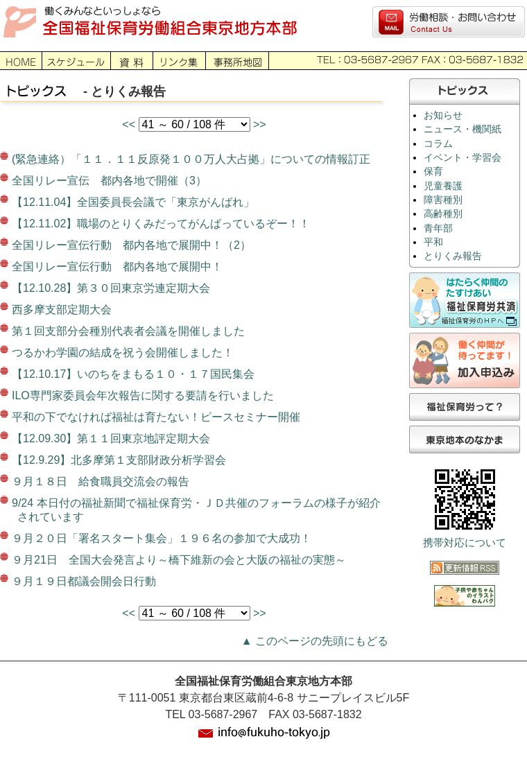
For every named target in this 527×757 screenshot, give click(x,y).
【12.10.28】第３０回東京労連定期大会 (111, 288)
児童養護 (443, 186)
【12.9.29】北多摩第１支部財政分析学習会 (119, 460)
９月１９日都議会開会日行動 (84, 581)
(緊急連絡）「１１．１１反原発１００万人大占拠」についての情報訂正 (191, 159)
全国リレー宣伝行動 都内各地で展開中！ (117, 266)
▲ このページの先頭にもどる (314, 641)
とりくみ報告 (453, 256)
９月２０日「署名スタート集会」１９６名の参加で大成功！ (161, 538)
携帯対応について (464, 542)
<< (130, 124)
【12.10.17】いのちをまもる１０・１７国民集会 (133, 374)
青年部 (438, 228)
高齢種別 (443, 214)
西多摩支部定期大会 (62, 309)
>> (259, 124)
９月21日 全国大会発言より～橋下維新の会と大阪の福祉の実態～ (179, 560)
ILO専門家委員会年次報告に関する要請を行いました (143, 395)
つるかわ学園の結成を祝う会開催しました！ (123, 352)
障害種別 (443, 200)
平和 (433, 242)
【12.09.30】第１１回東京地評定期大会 (111, 438)
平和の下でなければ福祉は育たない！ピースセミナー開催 (156, 417)
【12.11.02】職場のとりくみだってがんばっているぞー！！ (161, 223)
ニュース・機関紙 (462, 129)
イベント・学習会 (462, 158)
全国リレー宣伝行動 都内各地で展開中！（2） (131, 245)
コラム (438, 144)
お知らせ (443, 115)
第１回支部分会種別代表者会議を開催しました (128, 331)
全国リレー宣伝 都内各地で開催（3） (109, 180)
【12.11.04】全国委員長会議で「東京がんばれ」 (133, 202)
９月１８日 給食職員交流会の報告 (100, 481)
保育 (433, 171)
